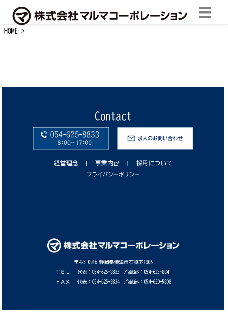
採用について (154, 163)
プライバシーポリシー (113, 174)
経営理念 (66, 163)
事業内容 (107, 163)
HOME (11, 31)
